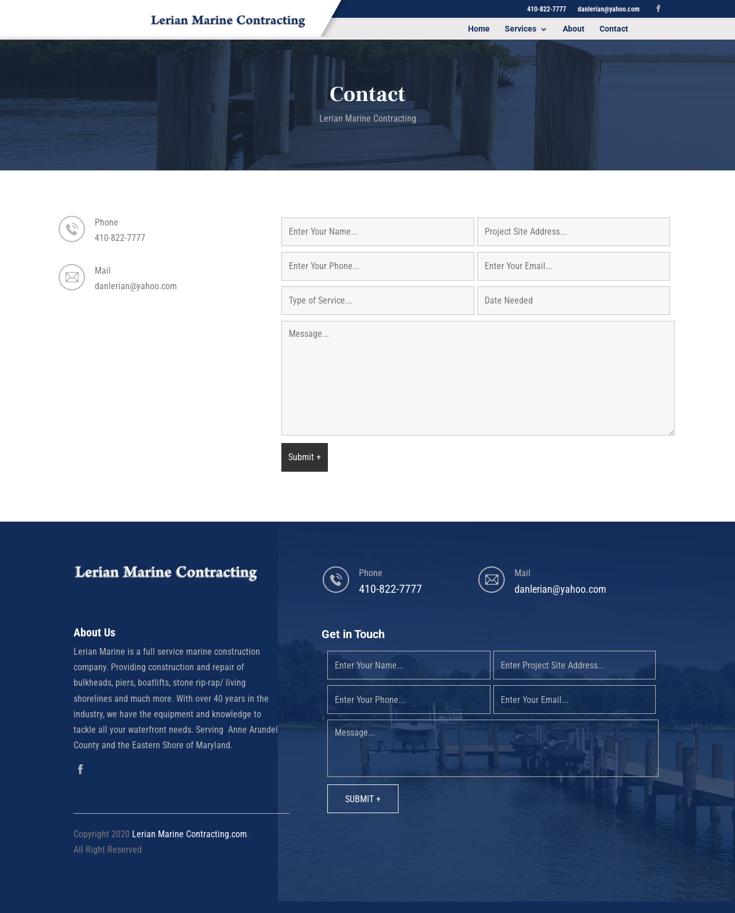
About (574, 28)
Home (479, 28)
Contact (613, 28)
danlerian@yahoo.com (136, 286)
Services (520, 28)
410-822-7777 (120, 237)
